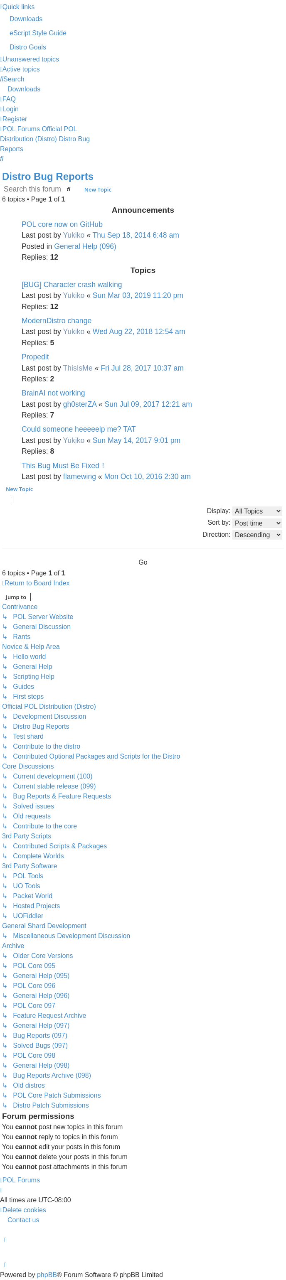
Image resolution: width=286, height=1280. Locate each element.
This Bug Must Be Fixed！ (64, 466)
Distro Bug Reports (48, 176)
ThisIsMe (77, 368)
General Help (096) (85, 246)
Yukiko (73, 235)
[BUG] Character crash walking (72, 284)
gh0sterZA (79, 404)
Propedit (35, 357)
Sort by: (244, 523)
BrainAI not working (53, 393)
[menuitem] (143, 19)
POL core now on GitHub (62, 224)
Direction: (242, 535)
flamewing (79, 476)
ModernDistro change (56, 321)
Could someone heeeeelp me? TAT (79, 429)
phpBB (47, 1274)
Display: (244, 511)
